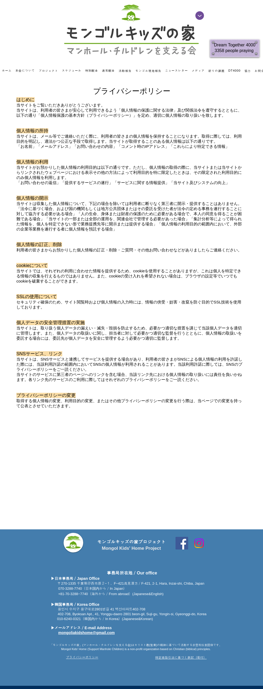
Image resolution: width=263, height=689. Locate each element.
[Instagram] (199, 543)
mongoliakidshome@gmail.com (86, 633)
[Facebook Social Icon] (182, 543)
